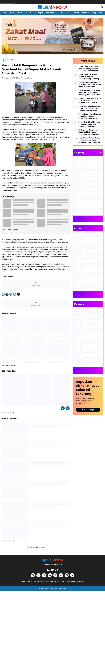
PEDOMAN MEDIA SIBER (45, 581)
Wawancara (50, 13)
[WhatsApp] (14, 294)
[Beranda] (4, 60)
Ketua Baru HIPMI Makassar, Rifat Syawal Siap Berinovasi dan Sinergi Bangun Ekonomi (90, 100)
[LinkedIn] (67, 575)
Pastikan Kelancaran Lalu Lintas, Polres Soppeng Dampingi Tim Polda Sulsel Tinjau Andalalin (89, 92)
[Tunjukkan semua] (100, 152)
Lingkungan (38, 13)
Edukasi (76, 13)
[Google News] (55, 575)
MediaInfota (62, 588)
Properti (85, 13)
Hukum (19, 13)
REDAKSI (22, 581)
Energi (94, 13)
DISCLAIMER (71, 581)
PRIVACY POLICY (60, 581)
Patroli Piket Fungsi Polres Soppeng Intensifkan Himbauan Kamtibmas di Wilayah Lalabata (89, 140)
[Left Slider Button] (63, 408)
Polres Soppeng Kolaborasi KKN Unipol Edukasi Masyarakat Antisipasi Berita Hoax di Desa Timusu (89, 116)
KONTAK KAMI (31, 581)
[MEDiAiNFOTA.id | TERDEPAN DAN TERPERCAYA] (52, 560)
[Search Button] (102, 7)
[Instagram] (44, 575)
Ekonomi (28, 13)
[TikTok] (61, 575)
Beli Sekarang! (88, 410)
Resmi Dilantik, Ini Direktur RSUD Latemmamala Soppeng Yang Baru (89, 124)
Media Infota (48, 588)
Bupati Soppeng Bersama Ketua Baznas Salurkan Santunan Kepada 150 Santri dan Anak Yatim (89, 108)
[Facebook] (3, 294)
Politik (11, 13)
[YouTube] (50, 575)
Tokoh (68, 13)
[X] (7, 294)
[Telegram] (10, 294)
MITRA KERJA (81, 581)
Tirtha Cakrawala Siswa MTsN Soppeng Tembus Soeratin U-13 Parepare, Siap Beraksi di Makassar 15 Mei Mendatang (89, 68)
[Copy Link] (18, 294)
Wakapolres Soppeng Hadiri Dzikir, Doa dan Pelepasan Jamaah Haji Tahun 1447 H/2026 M (88, 132)
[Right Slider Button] (103, 13)
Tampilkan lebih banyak (36, 547)
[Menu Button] (3, 7)
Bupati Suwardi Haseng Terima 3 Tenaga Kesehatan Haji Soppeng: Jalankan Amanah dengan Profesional (89, 76)
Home (4, 13)
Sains (61, 13)
